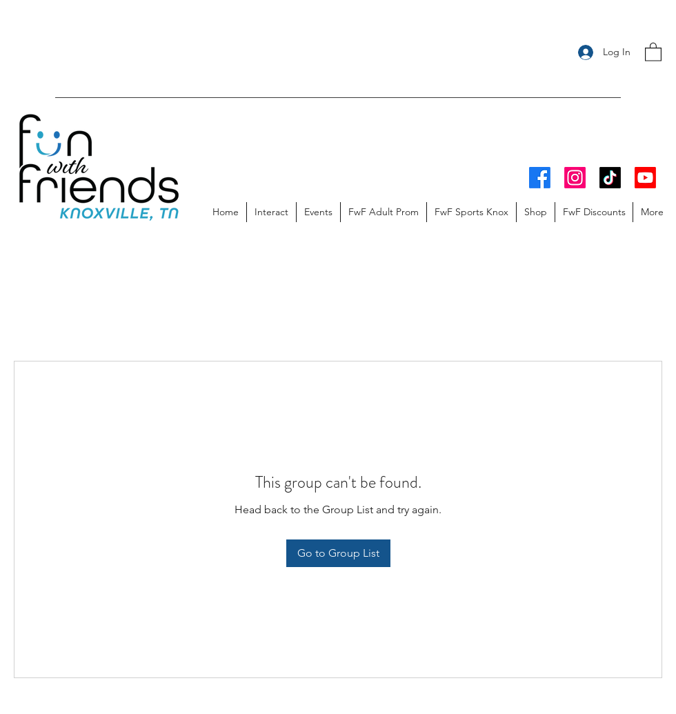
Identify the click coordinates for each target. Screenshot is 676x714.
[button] (653, 51)
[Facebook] (539, 177)
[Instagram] (575, 177)
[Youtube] (645, 177)
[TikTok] (610, 177)
